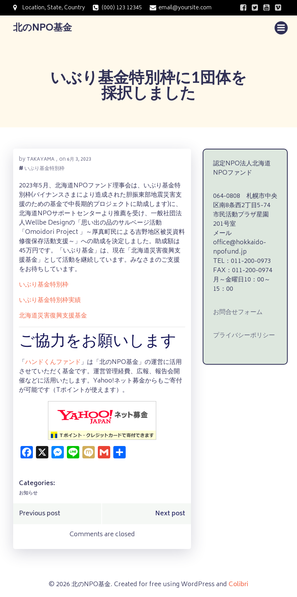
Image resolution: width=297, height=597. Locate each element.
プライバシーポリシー (244, 335)
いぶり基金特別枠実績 (50, 300)
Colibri (238, 584)
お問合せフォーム (238, 312)
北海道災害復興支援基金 (53, 316)
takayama (41, 160)
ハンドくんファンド (53, 362)
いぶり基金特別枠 (44, 169)
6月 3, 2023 (79, 160)
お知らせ (28, 493)
